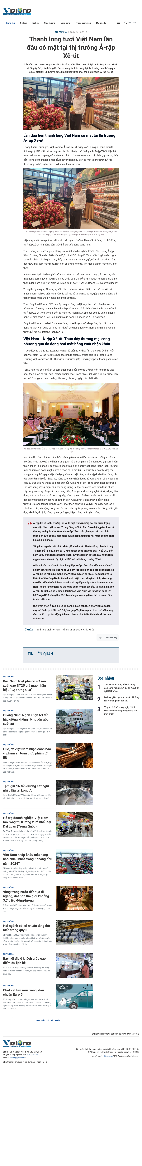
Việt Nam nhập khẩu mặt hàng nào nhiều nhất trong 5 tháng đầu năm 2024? (27, 859)
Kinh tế (35, 23)
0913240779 (32, 1055)
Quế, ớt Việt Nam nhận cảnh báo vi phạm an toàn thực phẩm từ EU (27, 753)
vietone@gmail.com (17, 1058)
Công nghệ (65, 23)
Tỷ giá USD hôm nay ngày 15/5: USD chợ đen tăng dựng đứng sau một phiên (120, 710)
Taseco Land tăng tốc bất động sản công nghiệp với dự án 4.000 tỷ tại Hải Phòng (121, 688)
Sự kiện (23, 23)
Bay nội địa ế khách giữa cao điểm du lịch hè (24, 960)
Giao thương (49, 23)
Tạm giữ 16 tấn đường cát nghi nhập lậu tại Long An (26, 788)
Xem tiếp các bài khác (48, 1020)
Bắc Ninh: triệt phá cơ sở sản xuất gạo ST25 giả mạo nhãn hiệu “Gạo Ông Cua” (24, 685)
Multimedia (101, 23)
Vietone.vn (108, 1056)
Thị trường (61, 32)
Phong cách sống (83, 23)
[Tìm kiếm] (125, 23)
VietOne (17, 11)
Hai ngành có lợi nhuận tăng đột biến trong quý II (26, 928)
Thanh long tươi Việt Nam (47, 629)
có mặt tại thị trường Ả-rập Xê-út (78, 629)
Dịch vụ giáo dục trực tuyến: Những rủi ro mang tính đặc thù (121, 699)
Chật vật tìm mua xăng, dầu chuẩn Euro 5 (23, 992)
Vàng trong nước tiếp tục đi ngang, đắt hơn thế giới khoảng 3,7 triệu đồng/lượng (26, 896)
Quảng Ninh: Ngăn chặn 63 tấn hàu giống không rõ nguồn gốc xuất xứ (26, 719)
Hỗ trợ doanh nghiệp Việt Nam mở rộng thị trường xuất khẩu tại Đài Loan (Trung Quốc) (27, 822)
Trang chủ (10, 23)
